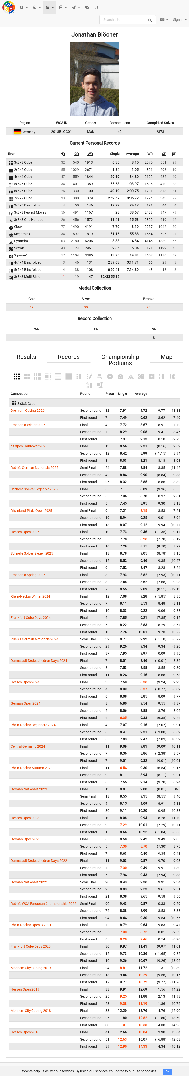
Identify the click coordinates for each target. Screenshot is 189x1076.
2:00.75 (133, 191)
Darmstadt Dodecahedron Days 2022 (39, 861)
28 (117, 212)
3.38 (115, 241)
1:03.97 (133, 184)
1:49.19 (113, 191)
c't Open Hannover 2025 (29, 446)
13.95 (114, 255)
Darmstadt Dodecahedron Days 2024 (39, 661)
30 (86, 307)
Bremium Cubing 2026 (28, 410)
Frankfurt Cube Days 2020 (31, 946)
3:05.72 (133, 198)
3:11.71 (133, 262)
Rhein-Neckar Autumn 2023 (32, 768)
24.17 (134, 205)
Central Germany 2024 (28, 746)
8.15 (135, 162)
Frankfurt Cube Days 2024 (31, 618)
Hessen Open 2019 (25, 989)
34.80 (134, 177)
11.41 (114, 220)
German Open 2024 (25, 703)
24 (149, 307)
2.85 (115, 248)
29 (32, 307)
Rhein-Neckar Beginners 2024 (33, 725)
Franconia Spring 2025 (28, 575)
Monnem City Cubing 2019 (31, 968)
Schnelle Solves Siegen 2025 (32, 553)
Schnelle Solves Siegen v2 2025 (34, 489)
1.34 (115, 169)
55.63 (114, 184)
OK (167, 1071)
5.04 (135, 248)
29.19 (114, 177)
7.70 (115, 227)
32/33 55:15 (110, 277)
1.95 (135, 169)
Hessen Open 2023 (25, 818)
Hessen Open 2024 (25, 682)
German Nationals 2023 (29, 789)
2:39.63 (113, 262)
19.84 (134, 255)
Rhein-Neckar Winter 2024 (30, 596)
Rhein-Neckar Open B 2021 (31, 925)
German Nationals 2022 (29, 882)
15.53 (134, 220)
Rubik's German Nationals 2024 (34, 639)
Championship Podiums (120, 360)
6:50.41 (113, 270)
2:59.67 (113, 198)
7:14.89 (133, 270)
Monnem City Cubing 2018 (31, 1011)
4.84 (135, 241)
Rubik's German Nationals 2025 (34, 468)
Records (69, 356)
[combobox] (127, 19)
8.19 (135, 227)
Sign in (180, 20)
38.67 (134, 212)
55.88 (134, 234)
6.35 (115, 162)
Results (26, 356)
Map (166, 356)
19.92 (114, 205)
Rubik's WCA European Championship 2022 (43, 903)
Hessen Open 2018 (25, 1032)
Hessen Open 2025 (25, 532)
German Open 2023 (25, 839)
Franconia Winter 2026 (28, 425)
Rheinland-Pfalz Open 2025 (31, 510)
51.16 (114, 234)
